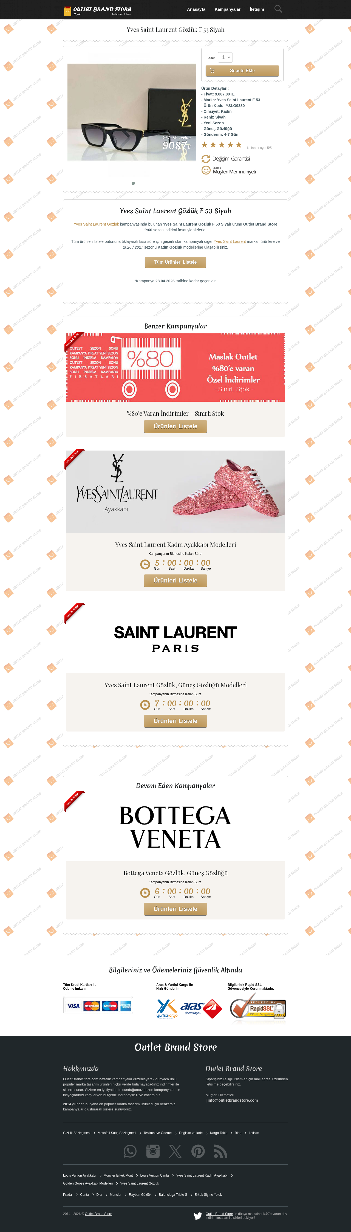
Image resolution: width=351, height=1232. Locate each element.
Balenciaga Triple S (173, 1195)
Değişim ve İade (191, 1133)
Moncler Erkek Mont (118, 1175)
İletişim (257, 9)
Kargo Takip (218, 1133)
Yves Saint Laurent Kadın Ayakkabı (202, 1175)
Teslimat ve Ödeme (157, 1133)
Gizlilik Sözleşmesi (76, 1133)
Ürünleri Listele (175, 426)
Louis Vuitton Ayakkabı (79, 1175)
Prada (68, 1195)
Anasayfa (196, 9)
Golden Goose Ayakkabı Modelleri (88, 1183)
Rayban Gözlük (140, 1195)
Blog (238, 1133)
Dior (99, 1195)
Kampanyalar (227, 9)
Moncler (115, 1195)
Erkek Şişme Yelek (208, 1195)
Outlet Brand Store (219, 1214)
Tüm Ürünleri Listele (175, 262)
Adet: (212, 58)
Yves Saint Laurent (230, 241)
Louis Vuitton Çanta (154, 1175)
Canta (84, 1195)
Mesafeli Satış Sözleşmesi (117, 1133)
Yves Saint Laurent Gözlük (96, 224)
